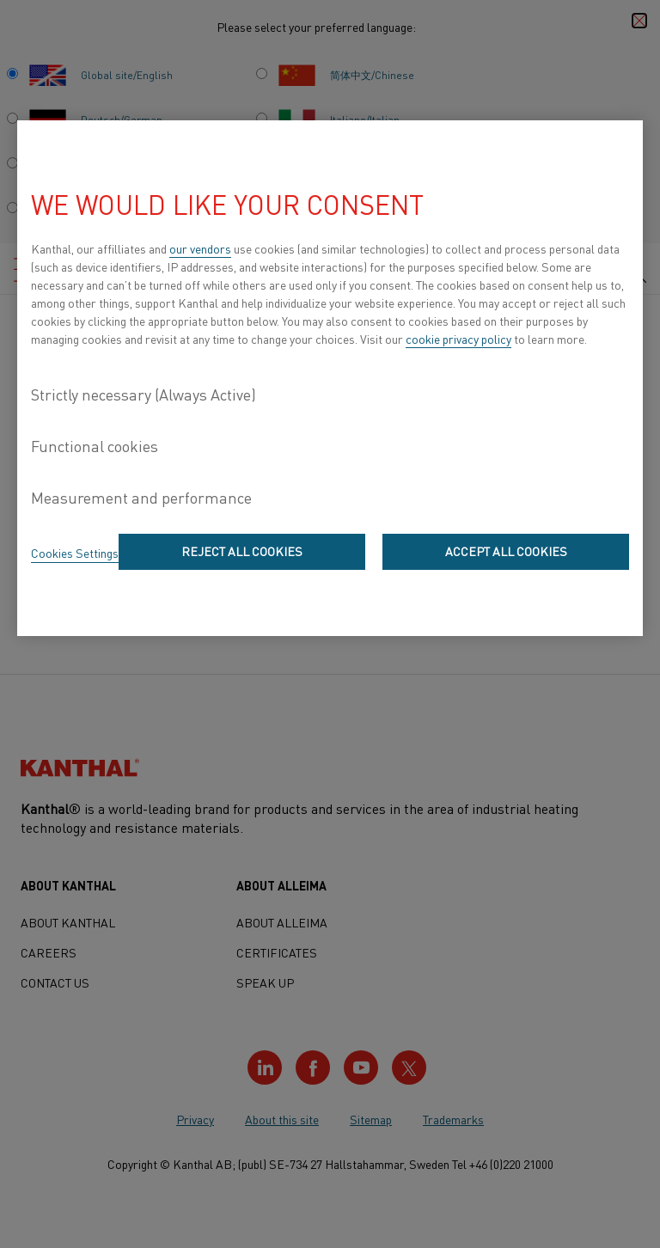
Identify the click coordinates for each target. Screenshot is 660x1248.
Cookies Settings (75, 552)
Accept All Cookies (506, 551)
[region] (330, 378)
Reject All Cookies (241, 551)
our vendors (200, 248)
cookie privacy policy (458, 338)
